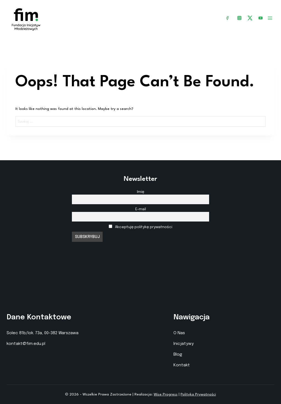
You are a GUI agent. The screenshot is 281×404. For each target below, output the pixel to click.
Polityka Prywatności (198, 394)
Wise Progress (166, 394)
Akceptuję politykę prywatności (143, 227)
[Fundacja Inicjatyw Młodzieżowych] (26, 18)
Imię (140, 192)
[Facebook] (227, 18)
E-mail (140, 209)
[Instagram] (239, 18)
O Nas (179, 333)
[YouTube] (260, 18)
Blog (177, 354)
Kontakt (181, 365)
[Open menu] (270, 18)
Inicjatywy (183, 344)
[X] (250, 18)
